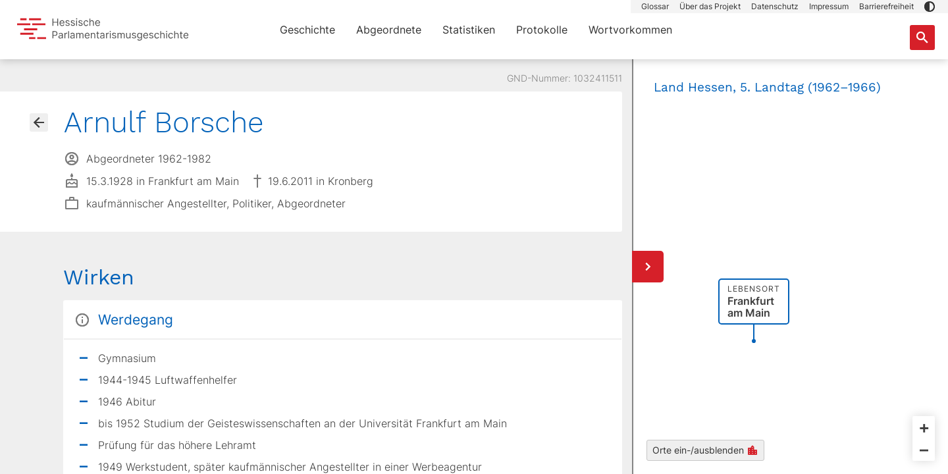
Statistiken (468, 29)
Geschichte (307, 29)
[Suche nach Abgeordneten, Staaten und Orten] (922, 37)
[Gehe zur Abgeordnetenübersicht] (39, 122)
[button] (929, 6)
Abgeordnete (388, 29)
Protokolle (541, 29)
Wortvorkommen (630, 29)
